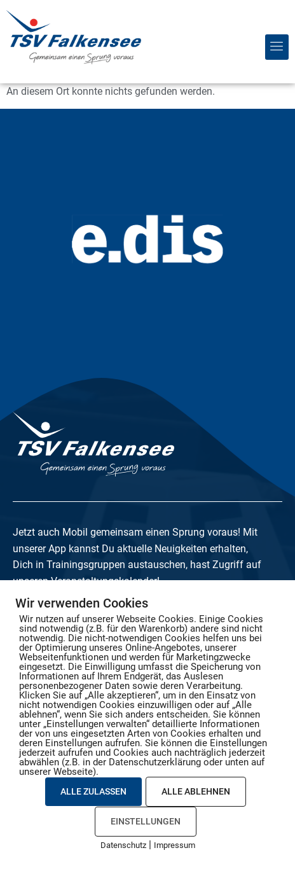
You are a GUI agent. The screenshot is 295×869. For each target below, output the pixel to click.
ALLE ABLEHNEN (195, 791)
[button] (277, 47)
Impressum (174, 845)
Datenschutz (123, 845)
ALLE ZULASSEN (93, 791)
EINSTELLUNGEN (146, 821)
